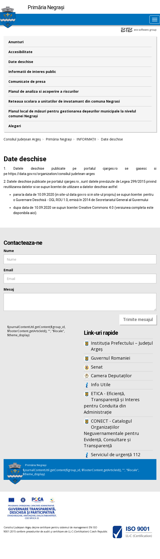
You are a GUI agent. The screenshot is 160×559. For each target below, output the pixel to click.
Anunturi (16, 42)
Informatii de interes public (32, 71)
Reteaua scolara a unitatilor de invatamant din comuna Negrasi (64, 101)
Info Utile (100, 384)
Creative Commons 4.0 (96, 208)
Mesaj (9, 289)
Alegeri (14, 126)
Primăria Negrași (59, 139)
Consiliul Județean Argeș (22, 139)
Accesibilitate (20, 51)
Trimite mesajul (138, 319)
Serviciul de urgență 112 (115, 454)
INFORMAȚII (86, 139)
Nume (9, 250)
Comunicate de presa (26, 81)
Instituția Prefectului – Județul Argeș (122, 346)
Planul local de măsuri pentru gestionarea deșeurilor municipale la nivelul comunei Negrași (72, 113)
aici (32, 213)
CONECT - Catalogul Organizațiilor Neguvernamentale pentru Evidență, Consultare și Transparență (111, 433)
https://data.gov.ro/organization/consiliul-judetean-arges (51, 174)
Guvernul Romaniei (110, 358)
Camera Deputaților (111, 375)
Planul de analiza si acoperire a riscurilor (43, 91)
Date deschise (20, 61)
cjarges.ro (110, 168)
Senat (97, 367)
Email (8, 270)
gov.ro (81, 194)
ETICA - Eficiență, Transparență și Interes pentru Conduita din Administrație (112, 403)
